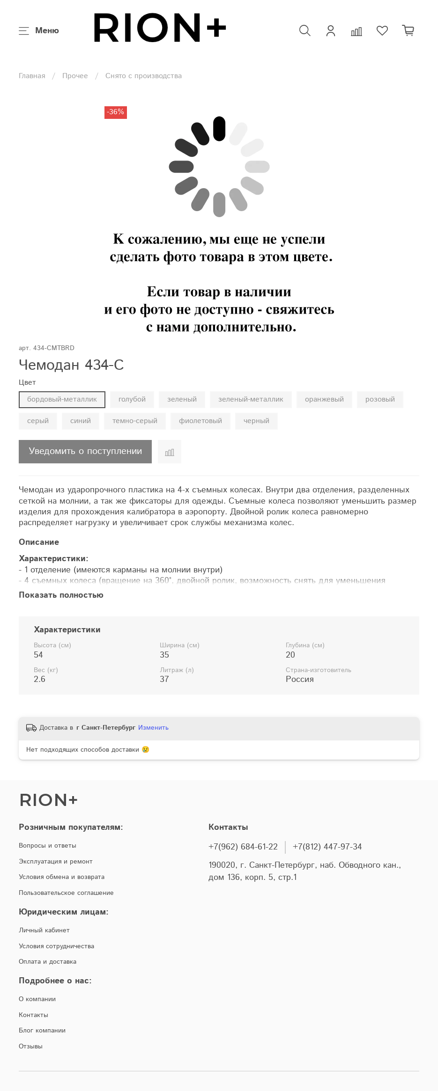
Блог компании (42, 1030)
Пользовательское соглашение (66, 893)
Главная (32, 76)
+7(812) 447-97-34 (327, 847)
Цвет (27, 382)
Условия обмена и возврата (61, 877)
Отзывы (31, 1046)
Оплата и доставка (47, 962)
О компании (37, 999)
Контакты (33, 1015)
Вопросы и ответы (47, 845)
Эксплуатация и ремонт (56, 861)
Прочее (75, 76)
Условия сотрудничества (56, 946)
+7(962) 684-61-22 (243, 847)
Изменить (153, 728)
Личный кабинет (44, 930)
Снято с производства (143, 76)
